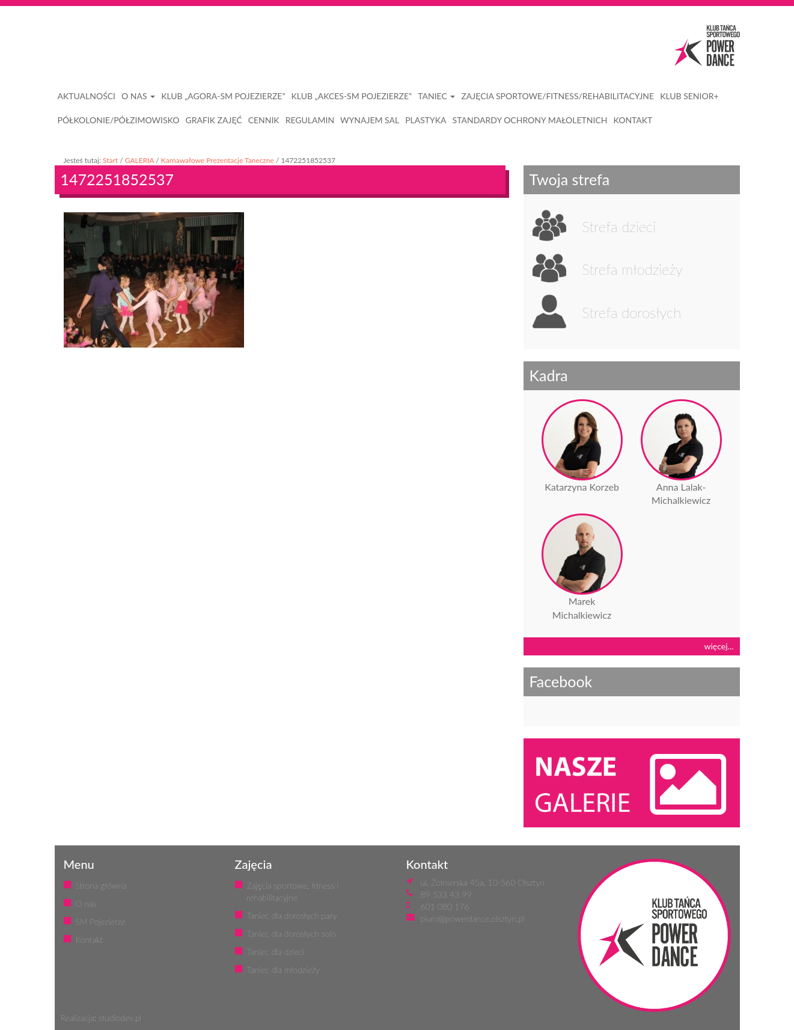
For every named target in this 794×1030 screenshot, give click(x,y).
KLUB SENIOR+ (689, 96)
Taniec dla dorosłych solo (291, 933)
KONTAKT (633, 120)
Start (110, 160)
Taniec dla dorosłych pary (292, 915)
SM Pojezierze (101, 921)
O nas (86, 903)
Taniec (436, 96)
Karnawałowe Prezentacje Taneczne (217, 160)
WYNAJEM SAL (369, 120)
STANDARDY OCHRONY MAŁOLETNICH (530, 120)
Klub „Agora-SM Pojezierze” (223, 96)
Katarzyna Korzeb (582, 486)
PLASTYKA (425, 120)
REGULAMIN (310, 120)
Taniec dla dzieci (276, 951)
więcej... (719, 646)
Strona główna (101, 885)
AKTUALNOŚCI (87, 96)
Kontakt (89, 939)
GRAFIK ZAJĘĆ (213, 120)
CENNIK (263, 120)
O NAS (138, 96)
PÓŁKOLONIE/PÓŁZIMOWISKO (119, 120)
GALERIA (139, 160)
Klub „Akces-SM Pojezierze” (352, 96)
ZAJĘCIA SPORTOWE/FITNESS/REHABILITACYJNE (557, 96)
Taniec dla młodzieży (283, 969)
